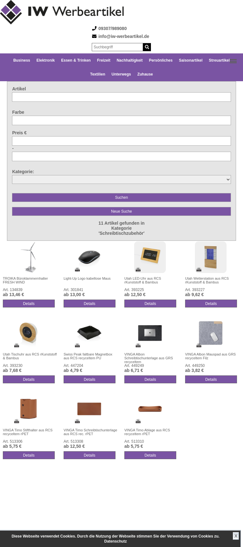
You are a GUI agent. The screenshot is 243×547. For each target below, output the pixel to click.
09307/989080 (112, 28)
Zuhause (145, 74)
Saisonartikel (190, 60)
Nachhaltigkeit (130, 60)
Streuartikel (219, 60)
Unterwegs (121, 74)
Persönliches (161, 60)
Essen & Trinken (75, 60)
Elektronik (45, 60)
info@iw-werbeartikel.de (123, 36)
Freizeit (103, 60)
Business (21, 60)
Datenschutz (115, 541)
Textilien (97, 74)
